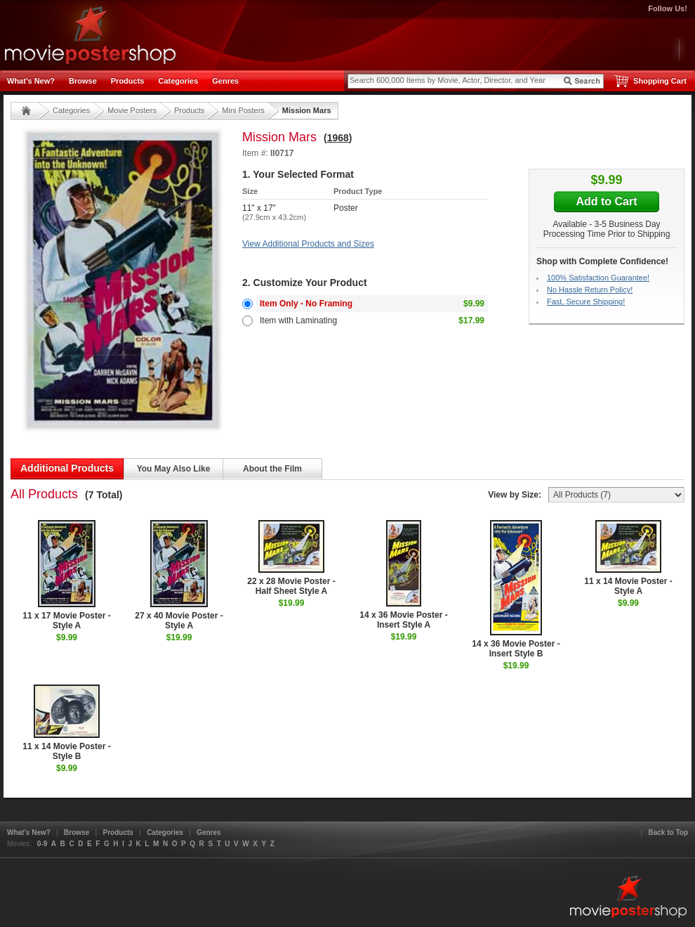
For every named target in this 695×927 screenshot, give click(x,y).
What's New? (31, 81)
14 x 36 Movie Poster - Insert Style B (516, 589)
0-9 (42, 844)
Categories (178, 81)
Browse (83, 81)
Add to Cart (606, 201)
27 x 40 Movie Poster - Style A (179, 575)
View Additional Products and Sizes (308, 244)
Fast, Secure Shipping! (586, 301)
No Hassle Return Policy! (590, 289)
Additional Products (67, 468)
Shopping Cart (660, 81)
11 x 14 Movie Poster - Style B (66, 723)
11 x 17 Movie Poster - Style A (66, 575)
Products (128, 81)
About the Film (272, 469)
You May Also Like (174, 469)
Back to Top (668, 832)
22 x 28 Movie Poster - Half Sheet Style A (291, 558)
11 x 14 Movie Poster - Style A (628, 558)
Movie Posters (132, 110)
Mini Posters (243, 110)
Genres (225, 81)
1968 (338, 137)
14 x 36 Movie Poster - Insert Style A (403, 575)
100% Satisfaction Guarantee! (598, 277)
